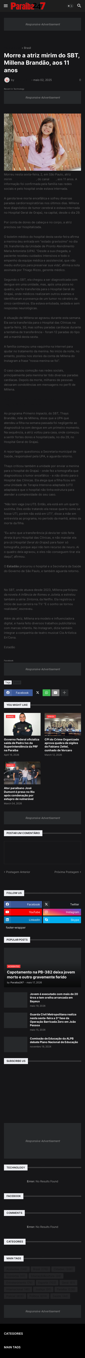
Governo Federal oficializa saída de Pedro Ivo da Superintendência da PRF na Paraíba (21, 745)
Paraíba (66, 1289)
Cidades (63, 1269)
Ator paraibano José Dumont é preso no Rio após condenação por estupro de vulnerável (19, 793)
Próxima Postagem (66, 872)
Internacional (18, 1289)
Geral (68, 1283)
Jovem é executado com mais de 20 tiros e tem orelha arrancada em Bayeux (54, 997)
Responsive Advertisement (42, 24)
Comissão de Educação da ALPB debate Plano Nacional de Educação (54, 1040)
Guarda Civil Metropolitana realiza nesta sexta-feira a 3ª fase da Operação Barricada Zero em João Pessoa (53, 1020)
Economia (15, 1276)
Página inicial (12, 47)
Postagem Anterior (18, 872)
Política (38, 1296)
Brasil (27, 47)
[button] (5, 6)
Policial (15, 1296)
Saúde (60, 1296)
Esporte (47, 1283)
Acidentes (16, 1269)
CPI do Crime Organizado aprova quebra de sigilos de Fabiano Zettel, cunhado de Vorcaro (62, 745)
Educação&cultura (46, 1276)
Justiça (43, 1289)
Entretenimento (19, 1283)
